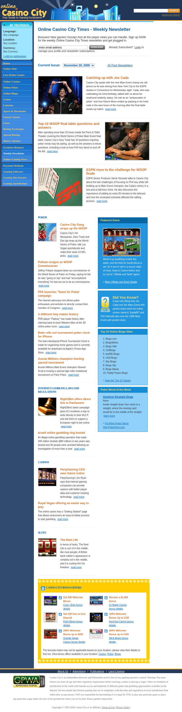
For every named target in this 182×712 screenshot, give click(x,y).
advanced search (171, 15)
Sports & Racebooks (14, 111)
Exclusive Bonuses (13, 147)
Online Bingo (10, 93)
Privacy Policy (123, 707)
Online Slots (10, 68)
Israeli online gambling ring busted (61, 432)
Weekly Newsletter (13, 153)
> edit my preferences (14, 56)
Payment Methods (13, 165)
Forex (6, 123)
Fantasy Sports (11, 117)
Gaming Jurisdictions (15, 183)
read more (110, 109)
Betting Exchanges (13, 129)
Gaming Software (13, 171)
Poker (110, 654)
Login (138, 47)
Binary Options (11, 140)
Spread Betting (11, 134)
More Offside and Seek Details (121, 282)
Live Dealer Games (14, 74)
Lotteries (8, 105)
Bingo (118, 654)
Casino (102, 654)
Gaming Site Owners (15, 177)
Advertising (79, 671)
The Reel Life (69, 540)
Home (6, 63)
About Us (62, 671)
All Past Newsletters (120, 65)
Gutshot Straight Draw (118, 397)
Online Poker (10, 87)
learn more (109, 416)
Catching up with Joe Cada (107, 78)
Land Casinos (116, 671)
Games (7, 99)
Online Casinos (11, 81)
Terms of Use (108, 707)
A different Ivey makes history (58, 314)
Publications (97, 671)
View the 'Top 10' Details (118, 380)
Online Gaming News (15, 159)
